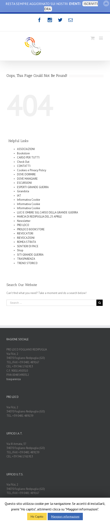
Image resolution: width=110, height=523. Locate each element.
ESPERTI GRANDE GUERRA (33, 187)
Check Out (23, 162)
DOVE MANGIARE (27, 179)
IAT (19, 195)
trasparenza (13, 379)
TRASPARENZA (26, 259)
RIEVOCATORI (25, 233)
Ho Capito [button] (37, 516)
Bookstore (23, 153)
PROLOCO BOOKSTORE (31, 229)
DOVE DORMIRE (26, 174)
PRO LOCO (23, 225)
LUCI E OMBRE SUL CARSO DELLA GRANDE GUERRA (47, 212)
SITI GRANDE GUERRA (30, 255)
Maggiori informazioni (65, 516)
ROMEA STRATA (26, 242)
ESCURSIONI (24, 183)
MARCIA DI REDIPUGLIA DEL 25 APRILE (39, 216)
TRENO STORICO (27, 263)
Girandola (23, 191)
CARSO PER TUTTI (28, 157)
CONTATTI (23, 166)
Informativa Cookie (28, 200)
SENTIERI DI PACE (27, 246)
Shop (20, 250)
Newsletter (23, 221)
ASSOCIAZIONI (26, 149)
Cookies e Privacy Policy (31, 170)
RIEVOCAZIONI (26, 238)
